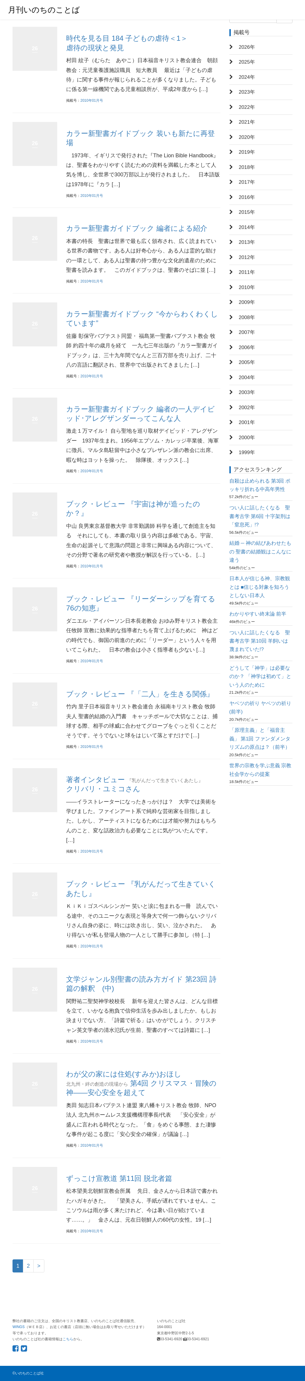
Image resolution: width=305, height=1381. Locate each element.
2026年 (247, 47)
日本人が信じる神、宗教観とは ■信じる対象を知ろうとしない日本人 (259, 587)
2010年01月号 (91, 100)
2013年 (247, 242)
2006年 (247, 347)
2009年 (247, 302)
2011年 (247, 272)
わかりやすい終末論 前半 (258, 614)
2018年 (247, 167)
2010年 (247, 287)
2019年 (247, 152)
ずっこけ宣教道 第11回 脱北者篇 (119, 1178)
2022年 (247, 107)
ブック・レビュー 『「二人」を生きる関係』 (140, 694)
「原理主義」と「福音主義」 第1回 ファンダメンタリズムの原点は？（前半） (260, 738)
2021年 (247, 122)
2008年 (247, 317)
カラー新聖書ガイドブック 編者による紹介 (136, 228)
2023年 (247, 92)
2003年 (247, 392)
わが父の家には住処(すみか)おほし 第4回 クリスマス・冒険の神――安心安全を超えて (141, 1083)
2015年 (247, 212)
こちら (68, 1339)
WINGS (19, 1327)
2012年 (247, 257)
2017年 (247, 182)
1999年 (247, 452)
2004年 (247, 377)
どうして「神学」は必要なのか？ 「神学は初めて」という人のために (260, 676)
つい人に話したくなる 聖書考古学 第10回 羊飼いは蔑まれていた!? (259, 641)
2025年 (247, 62)
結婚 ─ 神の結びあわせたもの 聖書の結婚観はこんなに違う (260, 551)
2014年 (247, 227)
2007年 (247, 332)
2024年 (247, 77)
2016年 (247, 197)
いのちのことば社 (29, 1373)
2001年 (247, 422)
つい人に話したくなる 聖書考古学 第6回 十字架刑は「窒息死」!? (260, 516)
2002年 (247, 407)
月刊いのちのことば (44, 9)
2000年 (247, 437)
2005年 (247, 362)
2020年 (247, 137)
